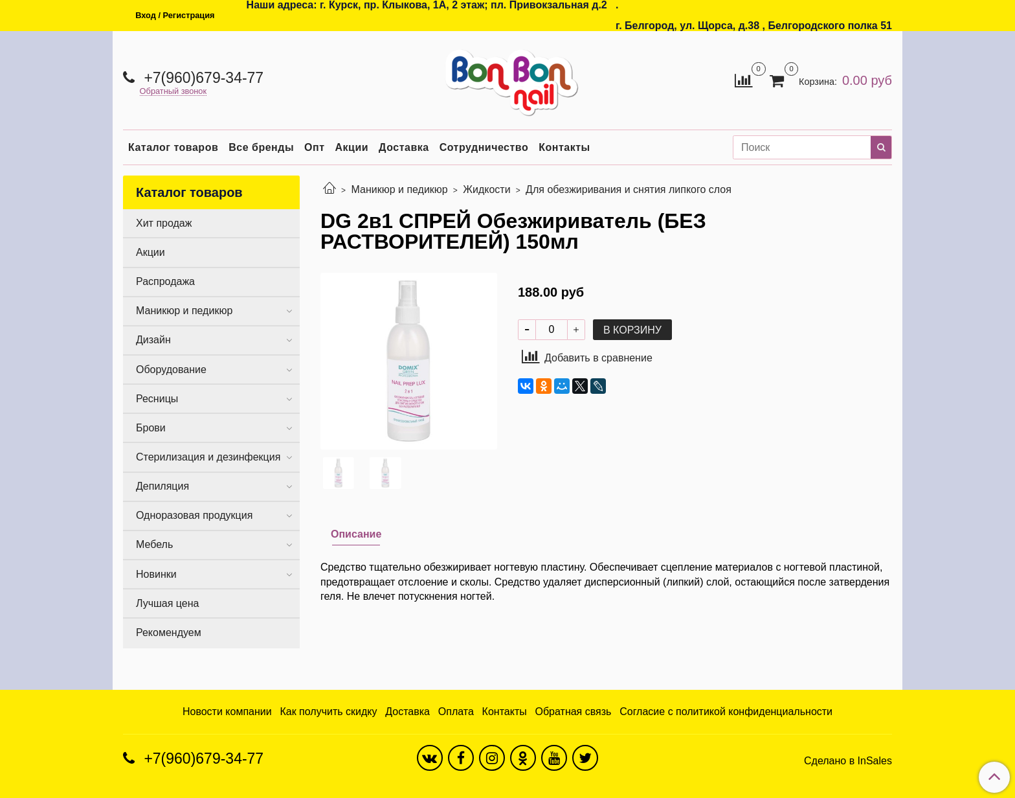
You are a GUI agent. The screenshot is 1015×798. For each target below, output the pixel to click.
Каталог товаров (173, 147)
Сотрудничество (484, 147)
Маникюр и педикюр (399, 189)
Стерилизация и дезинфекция (208, 456)
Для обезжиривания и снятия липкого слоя (628, 189)
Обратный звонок (173, 91)
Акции (352, 147)
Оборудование (171, 369)
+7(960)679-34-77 (201, 77)
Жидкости (486, 189)
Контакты (564, 147)
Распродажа (165, 281)
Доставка (404, 147)
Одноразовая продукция (194, 515)
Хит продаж (164, 223)
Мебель (154, 544)
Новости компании (227, 711)
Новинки (156, 574)
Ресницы (157, 398)
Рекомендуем (168, 632)
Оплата (456, 711)
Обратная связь (573, 711)
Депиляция (162, 486)
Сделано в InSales (848, 761)
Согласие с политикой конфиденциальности (725, 711)
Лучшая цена (167, 603)
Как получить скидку (328, 711)
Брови (151, 427)
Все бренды (261, 147)
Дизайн (153, 339)
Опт (314, 147)
